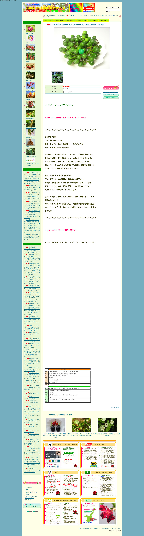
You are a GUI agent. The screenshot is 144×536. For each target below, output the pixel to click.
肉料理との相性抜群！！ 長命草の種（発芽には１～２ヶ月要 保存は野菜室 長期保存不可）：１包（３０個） (32, 320)
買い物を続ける (82, 406)
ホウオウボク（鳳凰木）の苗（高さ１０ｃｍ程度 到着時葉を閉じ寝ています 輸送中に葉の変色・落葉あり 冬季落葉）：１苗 (32, 353)
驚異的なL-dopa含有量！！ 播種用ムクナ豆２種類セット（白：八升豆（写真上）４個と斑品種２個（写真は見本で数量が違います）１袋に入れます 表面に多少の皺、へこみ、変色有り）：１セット (32, 309)
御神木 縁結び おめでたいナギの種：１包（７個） (31, 334)
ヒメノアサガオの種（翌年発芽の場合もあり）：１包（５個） (32, 421)
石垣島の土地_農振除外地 (31, 496)
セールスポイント (30, 491)
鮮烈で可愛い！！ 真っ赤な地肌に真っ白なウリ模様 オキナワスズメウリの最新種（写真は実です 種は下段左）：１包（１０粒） (32, 280)
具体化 (27, 494)
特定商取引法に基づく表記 (84, 528)
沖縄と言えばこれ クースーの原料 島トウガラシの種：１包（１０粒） (32, 369)
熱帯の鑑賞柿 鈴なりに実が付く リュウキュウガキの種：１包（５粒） (32, 470)
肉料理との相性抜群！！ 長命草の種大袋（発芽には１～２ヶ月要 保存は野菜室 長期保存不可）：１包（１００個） (32, 362)
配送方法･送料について (105, 528)
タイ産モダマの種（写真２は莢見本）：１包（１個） (32, 426)
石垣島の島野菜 (53, 15)
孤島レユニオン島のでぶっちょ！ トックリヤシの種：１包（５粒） (32, 382)
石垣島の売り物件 (29, 498)
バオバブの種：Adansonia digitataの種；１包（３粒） (31, 402)
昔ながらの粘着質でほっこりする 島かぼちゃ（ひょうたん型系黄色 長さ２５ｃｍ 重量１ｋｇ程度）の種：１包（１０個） (32, 205)
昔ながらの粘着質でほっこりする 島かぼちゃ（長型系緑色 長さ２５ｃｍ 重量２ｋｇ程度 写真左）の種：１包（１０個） (32, 214)
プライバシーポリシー (116, 528)
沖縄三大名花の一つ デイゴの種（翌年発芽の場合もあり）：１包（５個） (32, 340)
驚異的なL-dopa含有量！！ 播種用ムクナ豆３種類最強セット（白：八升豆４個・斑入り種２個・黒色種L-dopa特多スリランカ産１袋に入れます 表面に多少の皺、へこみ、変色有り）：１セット (32, 269)
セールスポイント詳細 (31, 492)
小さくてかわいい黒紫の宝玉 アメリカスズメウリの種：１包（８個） (32, 345)
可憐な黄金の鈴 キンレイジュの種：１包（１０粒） (31, 435)
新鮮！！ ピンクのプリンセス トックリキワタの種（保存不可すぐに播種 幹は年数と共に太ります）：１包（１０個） (32, 410)
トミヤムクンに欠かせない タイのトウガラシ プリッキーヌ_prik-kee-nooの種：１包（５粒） (82, 427)
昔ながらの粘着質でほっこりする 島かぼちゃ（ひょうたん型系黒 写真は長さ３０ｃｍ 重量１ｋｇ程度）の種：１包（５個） (32, 196)
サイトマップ (28, 499)
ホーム (46, 15)
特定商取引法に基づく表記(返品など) (110, 92)
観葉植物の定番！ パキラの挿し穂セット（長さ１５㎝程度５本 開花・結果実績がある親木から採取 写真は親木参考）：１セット (32, 258)
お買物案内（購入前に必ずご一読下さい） (32, 163)
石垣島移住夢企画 (29, 487)
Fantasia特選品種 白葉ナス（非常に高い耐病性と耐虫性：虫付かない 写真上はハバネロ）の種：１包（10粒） (56, 428)
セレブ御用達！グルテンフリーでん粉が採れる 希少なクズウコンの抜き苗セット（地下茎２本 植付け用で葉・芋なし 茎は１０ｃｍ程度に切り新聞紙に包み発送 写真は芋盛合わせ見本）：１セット (32, 178)
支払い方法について (95, 528)
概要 (26, 489)
